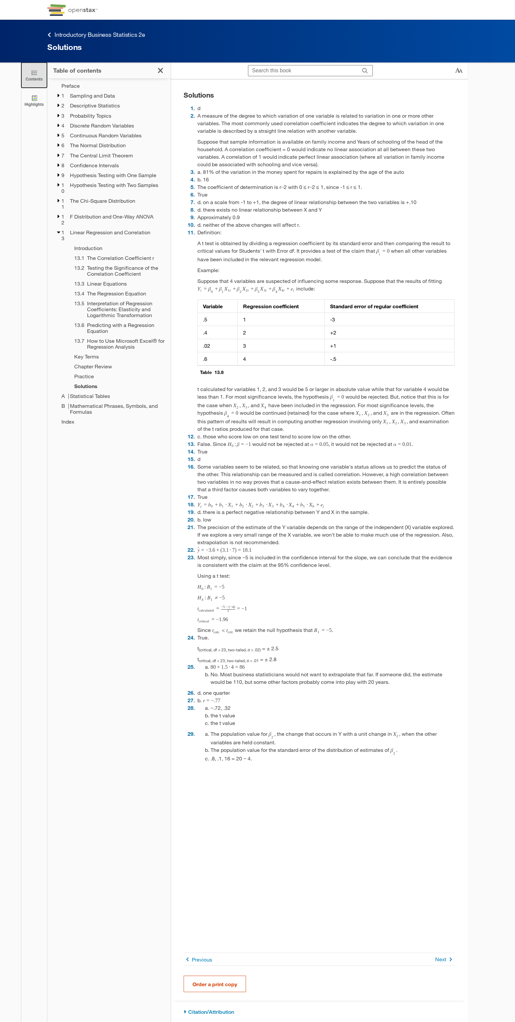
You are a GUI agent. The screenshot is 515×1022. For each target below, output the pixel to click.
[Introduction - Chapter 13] (118, 248)
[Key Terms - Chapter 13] (118, 357)
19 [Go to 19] (190, 512)
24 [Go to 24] (190, 637)
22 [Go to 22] (190, 549)
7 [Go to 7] (191, 202)
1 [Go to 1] (191, 108)
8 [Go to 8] (191, 209)
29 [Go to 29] (190, 734)
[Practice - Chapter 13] (118, 376)
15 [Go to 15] (190, 459)
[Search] (365, 71)
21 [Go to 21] (190, 527)
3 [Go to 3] (191, 172)
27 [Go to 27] (190, 700)
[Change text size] (459, 70)
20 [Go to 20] (190, 519)
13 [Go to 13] (190, 444)
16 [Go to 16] (190, 466)
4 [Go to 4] (191, 179)
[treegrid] (108, 254)
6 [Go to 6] (191, 194)
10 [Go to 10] (190, 224)
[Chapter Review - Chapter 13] (118, 366)
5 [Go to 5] (191, 187)
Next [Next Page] (445, 959)
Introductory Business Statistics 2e (96, 35)
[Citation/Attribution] (319, 1012)
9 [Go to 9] (191, 217)
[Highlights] (34, 100)
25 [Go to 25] (190, 666)
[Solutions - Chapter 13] (118, 386)
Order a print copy (214, 984)
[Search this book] (303, 70)
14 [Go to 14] (190, 451)
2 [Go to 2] (191, 115)
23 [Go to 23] (190, 557)
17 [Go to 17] (190, 497)
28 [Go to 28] (190, 708)
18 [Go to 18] (190, 504)
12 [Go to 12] (190, 436)
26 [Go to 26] (190, 692)
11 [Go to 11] (190, 232)
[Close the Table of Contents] (34, 75)
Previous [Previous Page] (198, 959)
